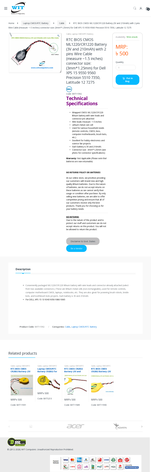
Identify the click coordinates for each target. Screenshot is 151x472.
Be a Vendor (76, 248)
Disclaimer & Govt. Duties (83, 241)
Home (11, 23)
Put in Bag (129, 80)
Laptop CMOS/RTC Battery (35, 23)
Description (23, 269)
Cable (61, 23)
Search (134, 8)
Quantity (120, 62)
